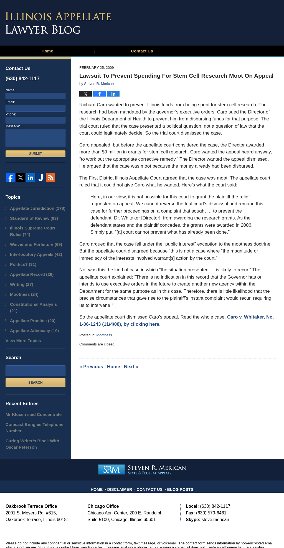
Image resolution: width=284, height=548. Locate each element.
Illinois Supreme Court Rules (34, 229)
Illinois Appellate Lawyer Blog (58, 23)
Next (131, 366)
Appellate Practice (29, 303)
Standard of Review (30, 217)
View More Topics (21, 321)
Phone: (11, 114)
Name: (10, 90)
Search (35, 363)
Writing (20, 276)
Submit (35, 154)
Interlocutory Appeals (32, 249)
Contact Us (142, 51)
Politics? (21, 258)
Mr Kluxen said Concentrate (29, 394)
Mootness (104, 335)
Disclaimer (122, 462)
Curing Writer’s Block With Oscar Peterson (34, 421)
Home (47, 51)
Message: (13, 126)
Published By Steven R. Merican (237, 21)
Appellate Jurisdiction (33, 208)
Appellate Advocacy (31, 312)
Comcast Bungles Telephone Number (30, 406)
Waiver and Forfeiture (32, 240)
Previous (91, 366)
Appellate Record (28, 267)
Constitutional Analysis (33, 294)
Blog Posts (177, 462)
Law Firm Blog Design (251, 534)
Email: (10, 102)
